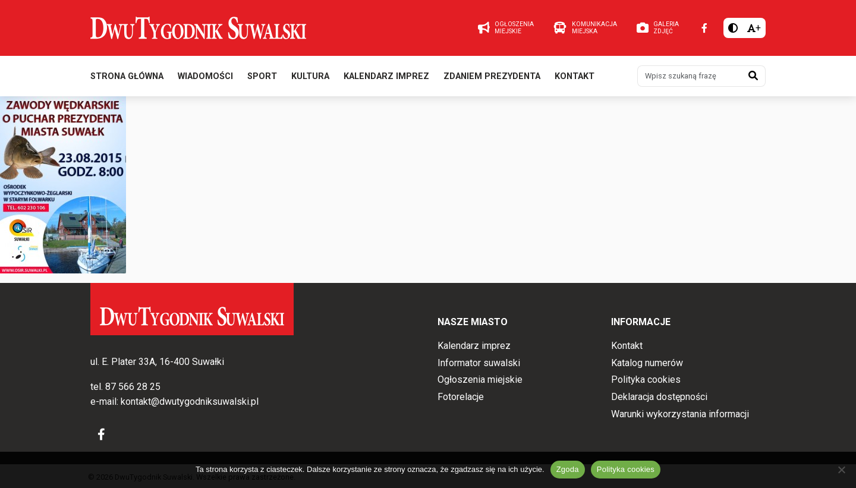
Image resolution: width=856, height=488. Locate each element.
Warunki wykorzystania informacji (680, 414)
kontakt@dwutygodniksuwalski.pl (190, 401)
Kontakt (574, 76)
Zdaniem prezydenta (491, 76)
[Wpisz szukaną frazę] (689, 76)
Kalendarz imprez (386, 76)
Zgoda (567, 469)
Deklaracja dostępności (659, 396)
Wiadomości (205, 76)
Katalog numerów (647, 363)
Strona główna (126, 76)
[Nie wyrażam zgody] (841, 470)
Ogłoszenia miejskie (480, 379)
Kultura (310, 76)
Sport (262, 76)
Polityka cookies (646, 379)
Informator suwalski (479, 363)
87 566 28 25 (132, 386)
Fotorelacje (461, 396)
